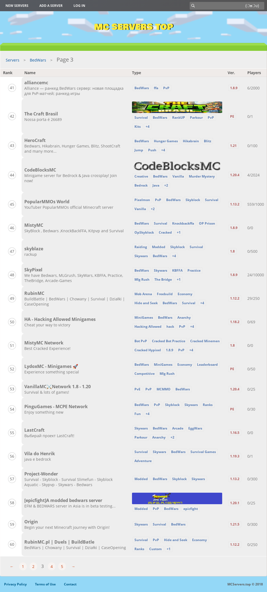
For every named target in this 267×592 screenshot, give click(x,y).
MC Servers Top (133, 27)
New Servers (16, 5)
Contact (70, 584)
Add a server (51, 5)
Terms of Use (45, 584)
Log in (79, 5)
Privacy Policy (15, 584)
